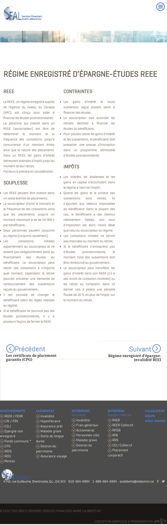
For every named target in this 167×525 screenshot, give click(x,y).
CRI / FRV (11, 421)
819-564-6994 (78, 481)
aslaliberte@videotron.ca (137, 481)
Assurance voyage (53, 456)
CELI (7, 426)
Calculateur (154, 411)
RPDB (116, 430)
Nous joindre (155, 421)
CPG (7, 446)
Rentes (9, 461)
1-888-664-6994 (104, 481)
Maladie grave (50, 431)
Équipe (150, 416)
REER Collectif (122, 425)
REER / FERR (13, 416)
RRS (115, 440)
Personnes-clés (87, 435)
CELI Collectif (122, 445)
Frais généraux (87, 425)
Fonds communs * (17, 441)
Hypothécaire (50, 421)
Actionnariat (85, 430)
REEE (8, 451)
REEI (7, 456)
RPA (115, 435)
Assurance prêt (51, 426)
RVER (116, 420)
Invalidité (47, 416)
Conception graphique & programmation (130, 521)
